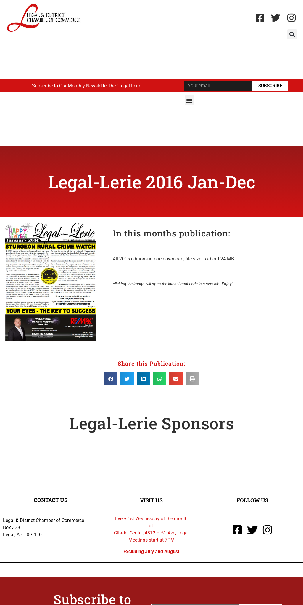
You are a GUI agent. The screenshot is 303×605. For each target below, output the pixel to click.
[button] (292, 34)
